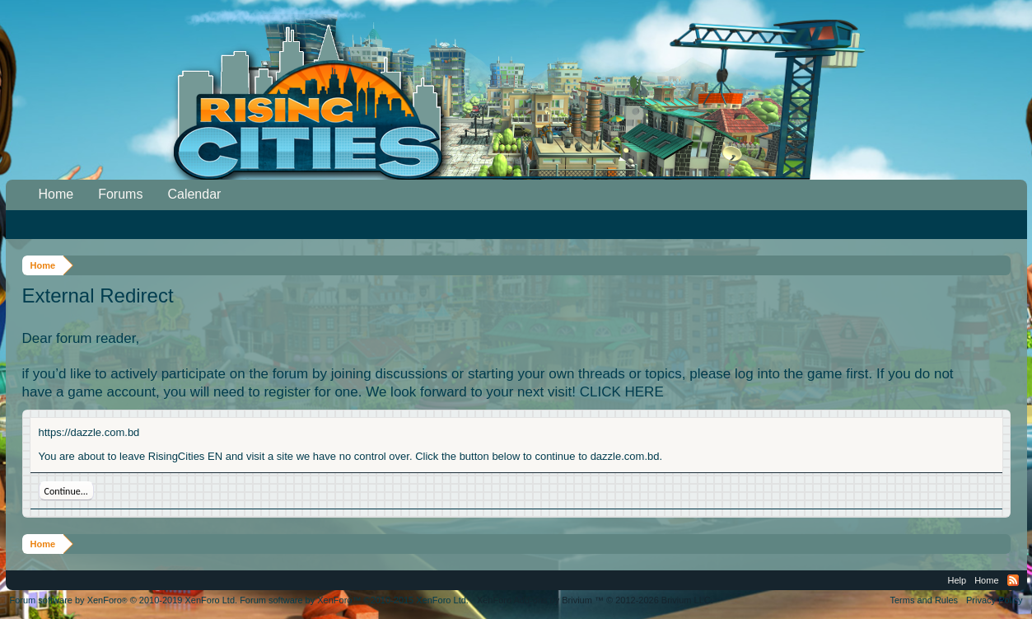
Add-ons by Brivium (595, 600)
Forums (120, 194)
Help (957, 580)
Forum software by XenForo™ (354, 600)
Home (56, 194)
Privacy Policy (994, 600)
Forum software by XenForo (124, 600)
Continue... (66, 491)
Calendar (194, 194)
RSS (1013, 580)
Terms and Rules (924, 600)
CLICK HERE (622, 392)
